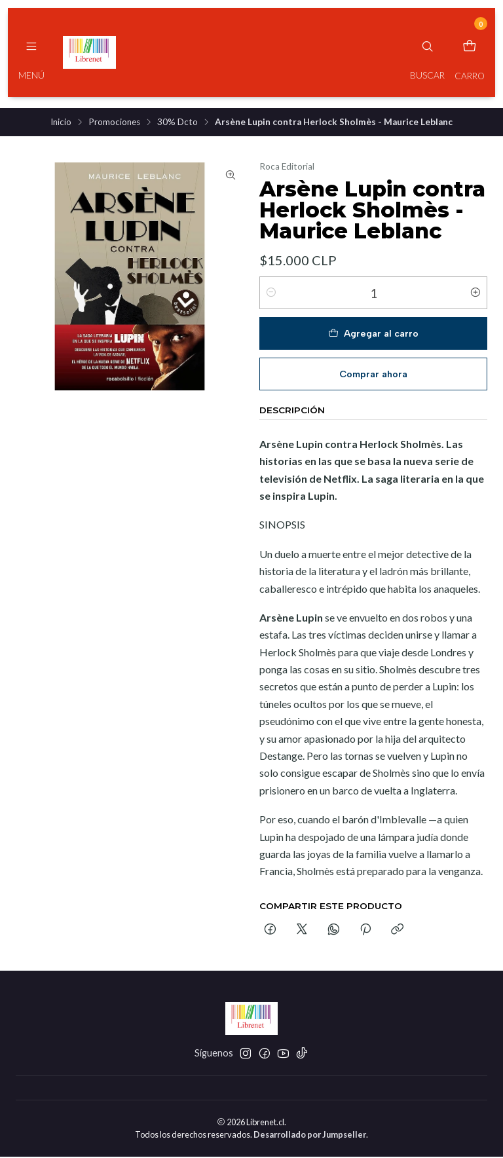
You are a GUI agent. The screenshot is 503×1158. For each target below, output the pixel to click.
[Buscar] (427, 52)
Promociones (114, 123)
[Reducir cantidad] (271, 294)
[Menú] (31, 52)
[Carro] (469, 52)
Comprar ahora (373, 375)
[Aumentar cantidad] (475, 294)
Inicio (60, 123)
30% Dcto (177, 123)
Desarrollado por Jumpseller (309, 1135)
